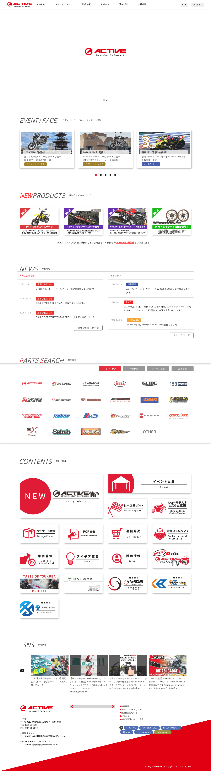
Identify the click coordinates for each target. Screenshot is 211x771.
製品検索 (86, 4)
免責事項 (125, 706)
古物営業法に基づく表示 (132, 719)
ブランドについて (63, 4)
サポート (105, 4)
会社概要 (142, 4)
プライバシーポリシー (131, 709)
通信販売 (123, 4)
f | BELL (127, 732)
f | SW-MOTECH (170, 728)
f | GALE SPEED (149, 728)
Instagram (162, 732)
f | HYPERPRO (144, 732)
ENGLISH (197, 5)
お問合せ (125, 716)
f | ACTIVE (131, 728)
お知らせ (40, 4)
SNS (184, 5)
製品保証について (129, 713)
